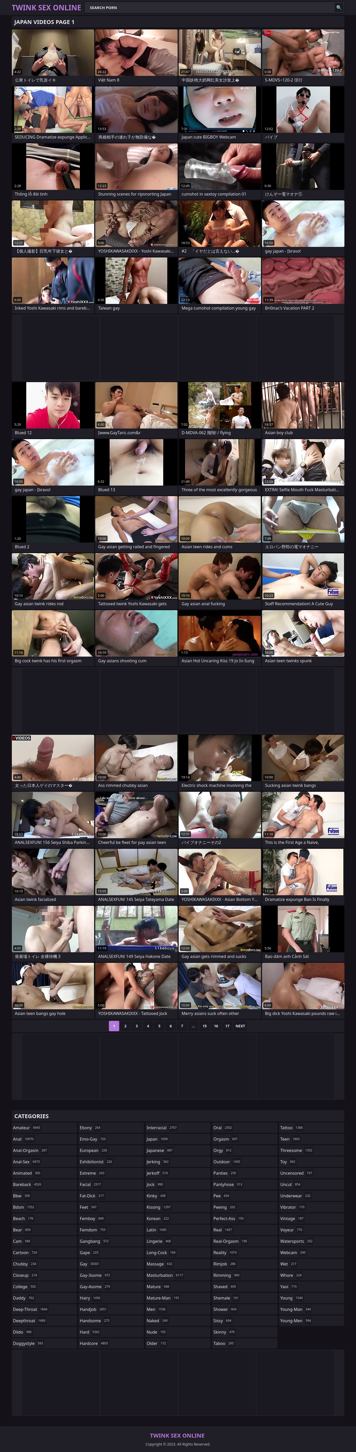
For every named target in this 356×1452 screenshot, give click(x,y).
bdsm (24, 1207)
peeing (224, 1207)
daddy (24, 1298)
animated (27, 1173)
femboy (92, 1218)
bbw (22, 1196)
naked (158, 1321)
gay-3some (95, 1275)
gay (90, 1264)
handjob (94, 1309)
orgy (223, 1150)
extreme (93, 1173)
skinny (224, 1332)
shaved (225, 1286)
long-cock (162, 1252)
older (157, 1343)
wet (289, 1264)
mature (158, 1286)
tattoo (292, 1128)
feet (89, 1207)
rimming (227, 1275)
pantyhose (228, 1184)
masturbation (165, 1275)
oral (223, 1128)
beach (24, 1218)
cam (22, 1241)
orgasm (226, 1139)
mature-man (163, 1298)
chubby (25, 1264)
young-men (296, 1321)
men (157, 1309)
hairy (90, 1298)
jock (155, 1184)
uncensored (296, 1173)
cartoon (25, 1252)
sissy (222, 1321)
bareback (27, 1184)
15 (205, 1025)
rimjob (225, 1264)
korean (158, 1218)
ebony (90, 1128)
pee (221, 1196)
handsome (95, 1321)
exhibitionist (96, 1162)
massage (160, 1264)
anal (24, 1139)
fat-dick (92, 1196)
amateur (27, 1128)
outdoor (227, 1162)
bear (22, 1230)
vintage (292, 1218)
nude (157, 1332)
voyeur (291, 1230)
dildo (23, 1332)
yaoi (289, 1286)
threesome (297, 1150)
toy (288, 1162)
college (25, 1286)
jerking (158, 1162)
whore (291, 1275)
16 (216, 1025)
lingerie (159, 1241)
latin (157, 1230)
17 (227, 1025)
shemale (226, 1298)
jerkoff (158, 1173)
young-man (296, 1309)
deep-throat (31, 1309)
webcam (293, 1252)
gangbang (95, 1241)
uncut (291, 1184)
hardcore (94, 1343)
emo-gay (93, 1139)
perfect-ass (229, 1218)
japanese (160, 1150)
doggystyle (29, 1343)
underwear (296, 1196)
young (292, 1298)
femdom (93, 1230)
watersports (297, 1241)
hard (90, 1332)
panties (225, 1173)
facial (91, 1184)
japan (158, 1139)
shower (225, 1309)
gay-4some (95, 1286)
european (94, 1150)
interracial (162, 1128)
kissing (159, 1207)
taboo (224, 1343)
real (223, 1230)
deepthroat (30, 1321)
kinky (157, 1196)
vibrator (293, 1207)
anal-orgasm (30, 1150)
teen (290, 1139)
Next (240, 1025)
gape (90, 1252)
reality (225, 1252)
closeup (25, 1275)
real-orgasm (230, 1241)
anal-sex (27, 1162)
